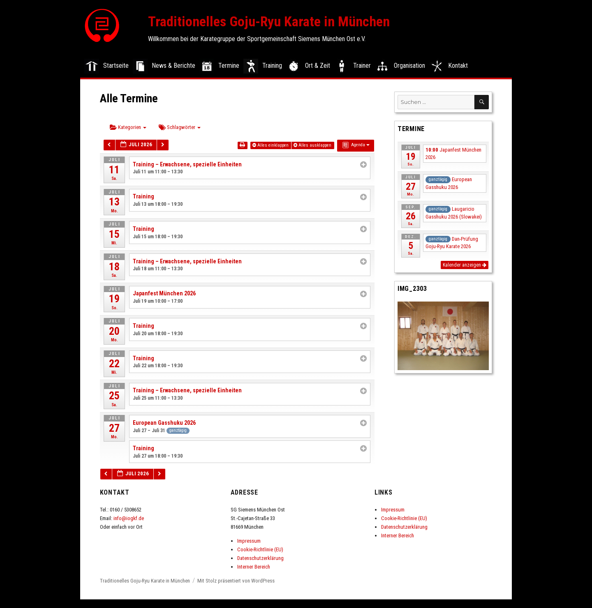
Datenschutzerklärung (260, 558)
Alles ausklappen (313, 145)
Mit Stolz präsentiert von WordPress (236, 581)
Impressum (249, 541)
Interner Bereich (253, 567)
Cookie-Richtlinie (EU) (260, 549)
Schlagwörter (180, 127)
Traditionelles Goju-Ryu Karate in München (269, 21)
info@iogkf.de (128, 518)
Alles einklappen (271, 145)
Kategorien (128, 127)
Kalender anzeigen (464, 265)
